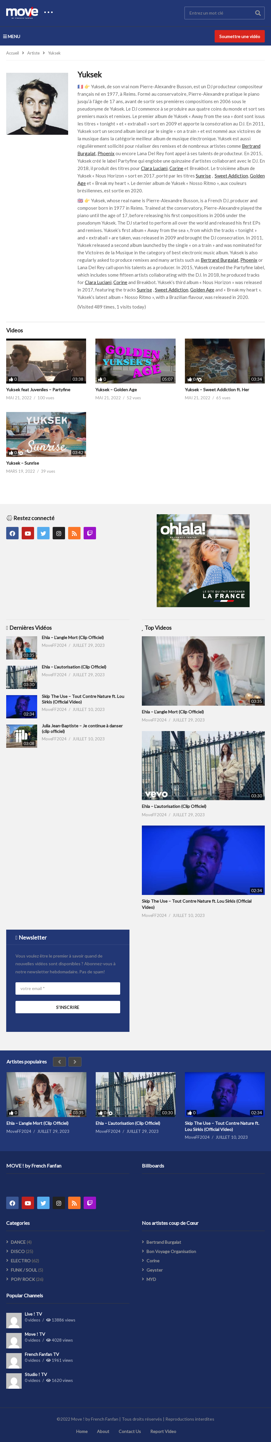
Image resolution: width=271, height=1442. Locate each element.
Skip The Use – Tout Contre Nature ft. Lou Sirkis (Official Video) (222, 1126)
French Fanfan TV (42, 1354)
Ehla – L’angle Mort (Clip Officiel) (73, 637)
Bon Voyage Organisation (171, 1251)
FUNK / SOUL (24, 1270)
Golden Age (202, 289)
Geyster (154, 1270)
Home (82, 1431)
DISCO (18, 1251)
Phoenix (106, 153)
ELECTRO (21, 1260)
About (103, 1431)
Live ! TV (33, 1314)
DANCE (18, 1242)
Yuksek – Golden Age (116, 389)
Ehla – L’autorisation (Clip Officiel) (74, 666)
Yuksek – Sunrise (22, 463)
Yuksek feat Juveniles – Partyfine (38, 389)
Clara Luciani (154, 168)
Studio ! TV (36, 1374)
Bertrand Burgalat (219, 260)
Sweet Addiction (231, 175)
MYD (151, 1279)
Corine (176, 168)
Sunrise (203, 175)
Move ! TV (35, 1334)
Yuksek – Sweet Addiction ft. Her (217, 389)
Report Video (163, 1431)
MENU (11, 36)
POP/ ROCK (23, 1279)
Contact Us (130, 1431)
